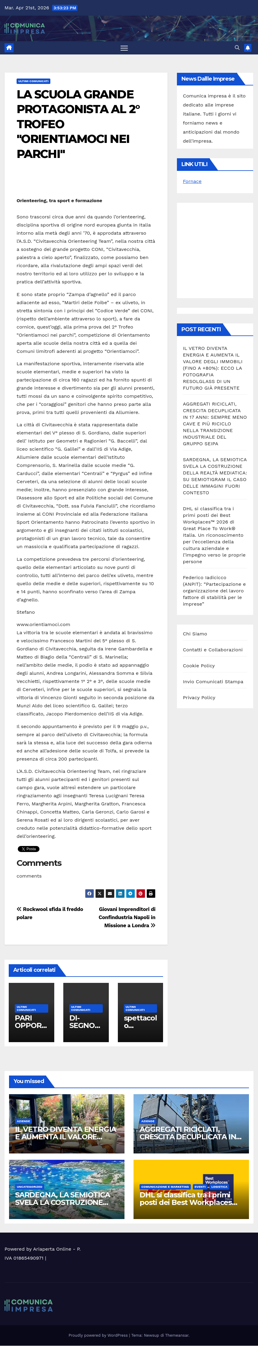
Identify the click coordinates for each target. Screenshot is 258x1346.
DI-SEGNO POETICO (85, 1025)
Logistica (219, 1187)
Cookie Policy (199, 665)
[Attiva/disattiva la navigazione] (124, 48)
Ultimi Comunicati (33, 81)
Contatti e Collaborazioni (213, 650)
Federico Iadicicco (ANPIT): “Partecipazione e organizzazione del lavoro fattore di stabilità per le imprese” (214, 591)
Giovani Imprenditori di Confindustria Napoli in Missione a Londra (127, 917)
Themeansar (176, 1335)
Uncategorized (29, 1187)
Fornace (192, 181)
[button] (237, 48)
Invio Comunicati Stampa (213, 681)
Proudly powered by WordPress (99, 1335)
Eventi (200, 1187)
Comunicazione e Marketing (165, 1187)
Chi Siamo (195, 634)
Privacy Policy (199, 697)
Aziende (23, 1121)
